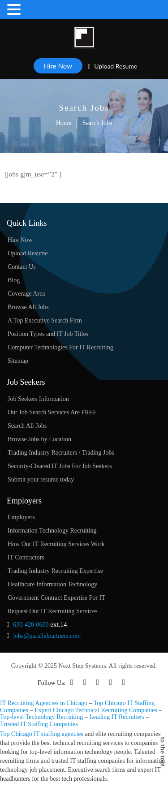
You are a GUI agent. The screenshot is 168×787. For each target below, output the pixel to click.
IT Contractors (26, 557)
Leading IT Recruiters (116, 717)
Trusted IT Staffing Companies (39, 724)
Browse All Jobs (28, 307)
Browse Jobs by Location (39, 439)
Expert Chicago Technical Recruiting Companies (95, 710)
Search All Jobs (27, 425)
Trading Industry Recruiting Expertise (55, 571)
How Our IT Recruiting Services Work (56, 544)
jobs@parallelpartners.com (47, 635)
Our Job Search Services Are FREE (52, 412)
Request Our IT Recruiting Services (52, 611)
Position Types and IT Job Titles (48, 334)
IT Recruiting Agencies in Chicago (43, 703)
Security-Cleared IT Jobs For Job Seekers (60, 466)
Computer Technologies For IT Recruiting (60, 347)
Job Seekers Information (38, 399)
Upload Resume (113, 66)
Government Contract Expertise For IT (56, 597)
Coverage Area (26, 293)
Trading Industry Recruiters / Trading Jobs (61, 452)
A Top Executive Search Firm (45, 320)
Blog (14, 280)
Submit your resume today (41, 479)
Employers (21, 517)
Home (63, 123)
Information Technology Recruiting (52, 530)
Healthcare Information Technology (52, 584)
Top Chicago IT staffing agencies (41, 734)
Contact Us (22, 266)
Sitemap (18, 360)
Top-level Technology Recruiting (41, 717)
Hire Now (58, 66)
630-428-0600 (30, 624)
